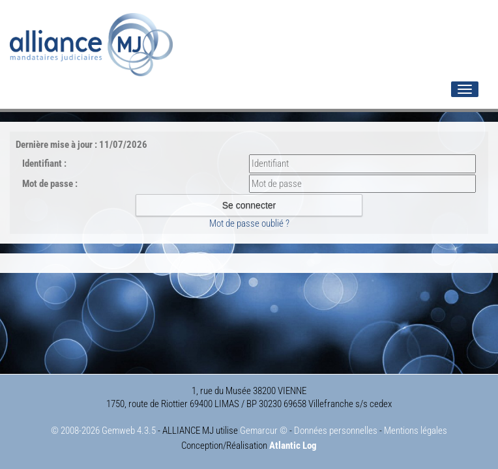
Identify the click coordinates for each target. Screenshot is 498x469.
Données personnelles (335, 430)
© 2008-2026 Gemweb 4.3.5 (103, 430)
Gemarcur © (263, 430)
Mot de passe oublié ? (249, 223)
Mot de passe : (50, 184)
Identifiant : (44, 163)
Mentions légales (415, 430)
